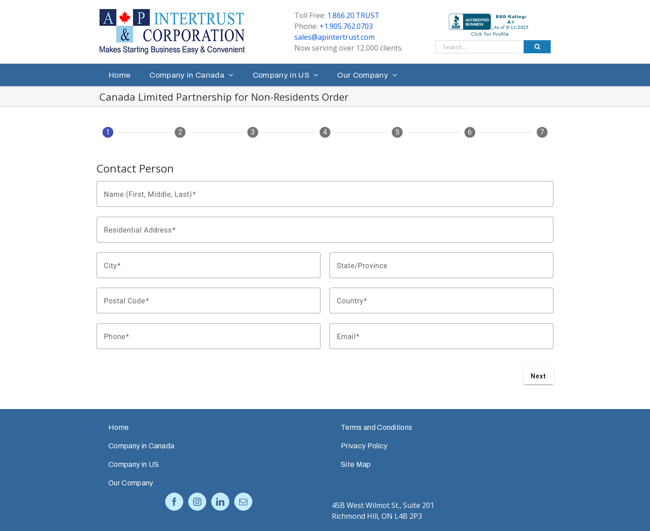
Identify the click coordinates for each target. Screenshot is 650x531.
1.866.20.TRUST (353, 15)
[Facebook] (174, 502)
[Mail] (243, 502)
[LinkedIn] (220, 502)
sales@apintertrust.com (334, 37)
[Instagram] (197, 502)
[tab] (108, 136)
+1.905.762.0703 (346, 26)
